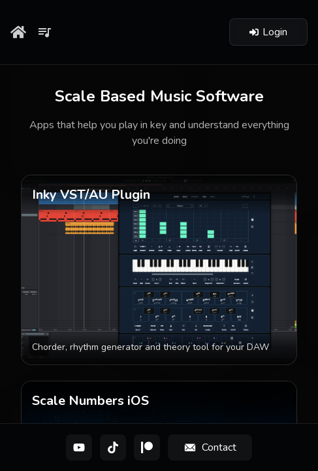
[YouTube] (79, 447)
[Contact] (210, 447)
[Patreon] (147, 447)
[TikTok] (113, 447)
